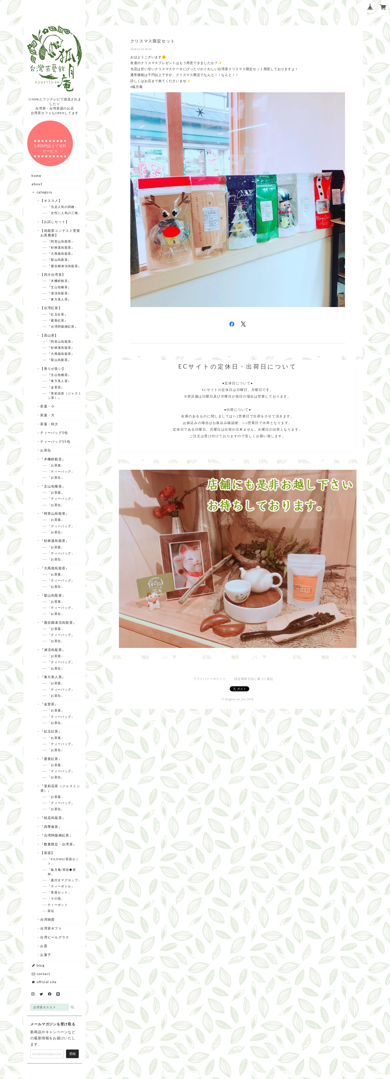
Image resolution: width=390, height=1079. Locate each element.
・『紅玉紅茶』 (51, 731)
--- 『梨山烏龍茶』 (59, 260)
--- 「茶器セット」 (59, 892)
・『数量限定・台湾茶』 (58, 844)
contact (41, 974)
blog (38, 965)
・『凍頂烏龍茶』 (53, 650)
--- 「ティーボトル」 (61, 886)
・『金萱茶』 (49, 704)
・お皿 (44, 946)
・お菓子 (45, 955)
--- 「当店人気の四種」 (63, 207)
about (37, 184)
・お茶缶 (45, 450)
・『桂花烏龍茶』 (53, 818)
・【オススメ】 (51, 201)
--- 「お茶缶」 (56, 477)
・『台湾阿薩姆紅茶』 (56, 835)
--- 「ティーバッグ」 (61, 471)
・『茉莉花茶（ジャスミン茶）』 (60, 788)
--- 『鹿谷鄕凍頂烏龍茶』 (64, 266)
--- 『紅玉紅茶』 (58, 314)
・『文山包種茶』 (53, 486)
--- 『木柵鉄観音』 (59, 281)
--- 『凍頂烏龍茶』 (59, 293)
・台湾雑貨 (47, 919)
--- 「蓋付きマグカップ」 (64, 880)
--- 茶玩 (51, 911)
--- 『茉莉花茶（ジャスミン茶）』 (64, 395)
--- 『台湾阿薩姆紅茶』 (63, 326)
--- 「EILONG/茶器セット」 (63, 861)
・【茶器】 (47, 853)
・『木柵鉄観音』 (53, 459)
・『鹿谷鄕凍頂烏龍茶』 (58, 622)
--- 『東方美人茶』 (59, 299)
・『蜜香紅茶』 (51, 759)
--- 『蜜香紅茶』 (58, 320)
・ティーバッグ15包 (55, 441)
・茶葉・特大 (49, 424)
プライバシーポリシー (209, 679)
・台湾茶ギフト (51, 928)
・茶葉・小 (47, 406)
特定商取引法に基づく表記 (253, 679)
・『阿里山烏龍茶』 (54, 513)
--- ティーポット (58, 905)
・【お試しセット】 (54, 222)
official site (44, 982)
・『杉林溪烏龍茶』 (54, 541)
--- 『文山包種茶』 (59, 287)
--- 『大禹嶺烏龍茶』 (61, 253)
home (36, 176)
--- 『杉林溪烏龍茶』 (61, 247)
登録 (72, 1054)
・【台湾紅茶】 (51, 308)
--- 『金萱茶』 (56, 387)
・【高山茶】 (49, 335)
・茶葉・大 (47, 415)
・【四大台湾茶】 (53, 274)
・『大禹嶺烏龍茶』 (54, 568)
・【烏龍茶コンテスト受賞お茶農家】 (60, 233)
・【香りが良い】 (53, 369)
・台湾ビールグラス (54, 937)
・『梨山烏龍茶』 (53, 595)
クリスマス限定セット (152, 41)
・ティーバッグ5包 (54, 433)
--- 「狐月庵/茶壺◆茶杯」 (62, 872)
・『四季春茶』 (51, 827)
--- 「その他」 (56, 898)
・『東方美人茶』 (53, 677)
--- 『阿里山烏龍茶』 (61, 241)
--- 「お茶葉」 (56, 465)
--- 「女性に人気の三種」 (64, 213)
